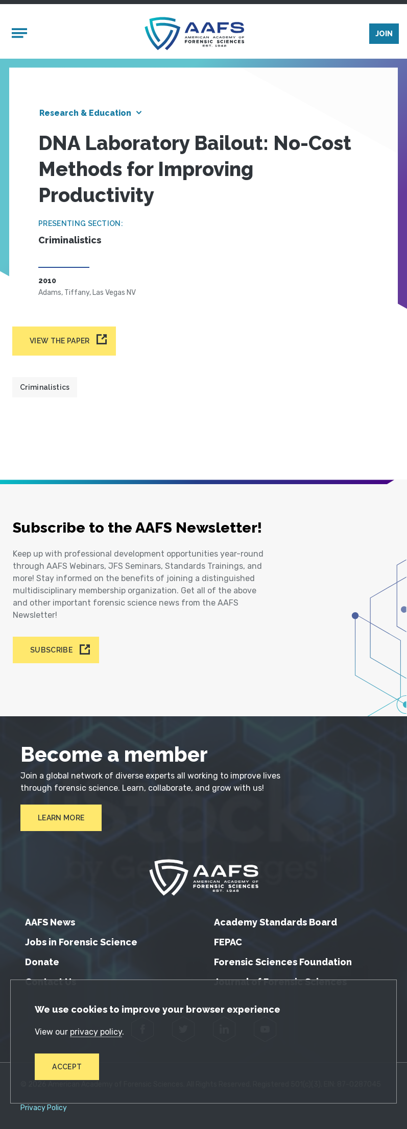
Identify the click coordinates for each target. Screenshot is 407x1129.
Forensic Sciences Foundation (283, 962)
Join (384, 34)
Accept (67, 1067)
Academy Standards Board (275, 922)
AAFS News (50, 922)
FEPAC (228, 942)
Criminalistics (44, 388)
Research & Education (86, 113)
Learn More (61, 818)
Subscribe (51, 650)
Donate (42, 962)
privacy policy (96, 1032)
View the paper (59, 342)
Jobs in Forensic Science (81, 942)
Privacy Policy (43, 1108)
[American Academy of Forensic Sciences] (194, 34)
